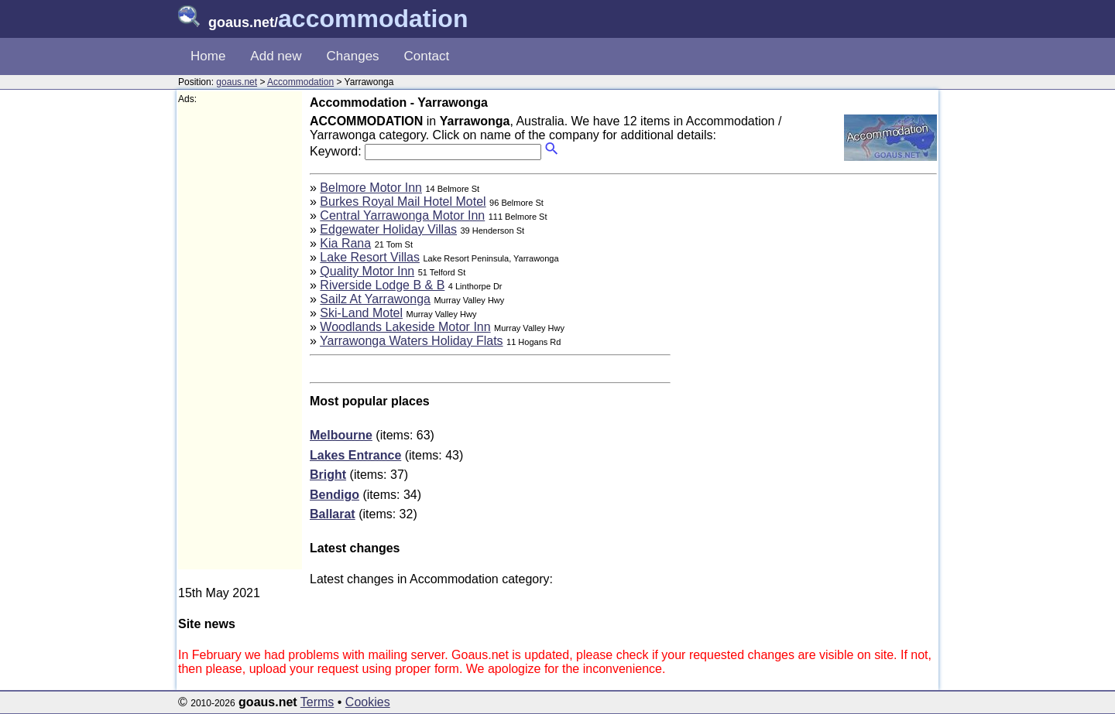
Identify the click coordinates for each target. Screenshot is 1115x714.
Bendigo (334, 494)
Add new (275, 56)
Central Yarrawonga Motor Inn (402, 215)
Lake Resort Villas (370, 257)
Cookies (367, 702)
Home (207, 56)
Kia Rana (345, 243)
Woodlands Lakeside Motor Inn (405, 326)
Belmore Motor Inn (371, 187)
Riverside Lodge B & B (382, 285)
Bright (328, 474)
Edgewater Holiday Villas (388, 229)
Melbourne (341, 435)
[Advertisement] (240, 337)
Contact (427, 56)
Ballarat (332, 514)
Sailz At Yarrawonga (375, 299)
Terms (317, 702)
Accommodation (300, 82)
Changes (353, 56)
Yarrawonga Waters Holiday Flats (411, 340)
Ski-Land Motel (361, 312)
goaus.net (236, 82)
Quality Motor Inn (367, 271)
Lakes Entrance (355, 455)
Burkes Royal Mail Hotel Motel (402, 201)
